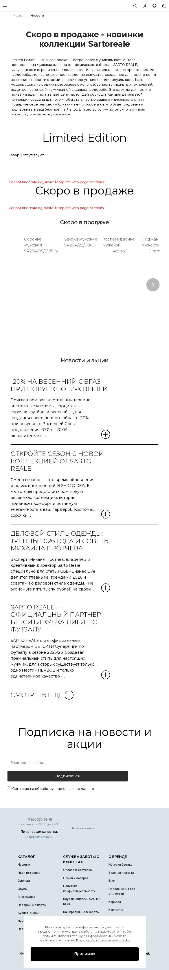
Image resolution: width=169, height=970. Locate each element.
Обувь (22, 889)
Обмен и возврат (75, 878)
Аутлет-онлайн (29, 913)
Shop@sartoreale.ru (39, 837)
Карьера (114, 902)
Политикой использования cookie (103, 940)
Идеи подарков (29, 873)
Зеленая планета (121, 873)
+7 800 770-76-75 (39, 820)
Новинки (24, 865)
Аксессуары (26, 897)
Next (153, 284)
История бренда (120, 865)
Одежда (24, 881)
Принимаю (84, 954)
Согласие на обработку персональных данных (53, 789)
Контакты (115, 910)
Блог (111, 881)
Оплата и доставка (77, 870)
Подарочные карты (32, 905)
